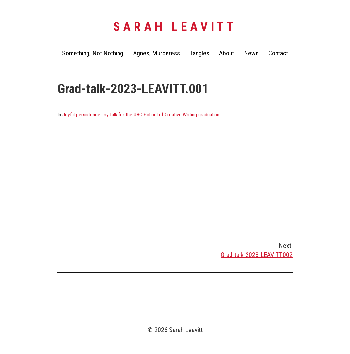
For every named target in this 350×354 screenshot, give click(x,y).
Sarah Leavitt (175, 27)
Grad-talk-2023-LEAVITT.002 (257, 255)
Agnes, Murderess (156, 53)
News (251, 53)
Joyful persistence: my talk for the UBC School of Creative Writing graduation (140, 115)
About (226, 53)
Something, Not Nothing (92, 53)
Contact (278, 53)
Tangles (199, 53)
